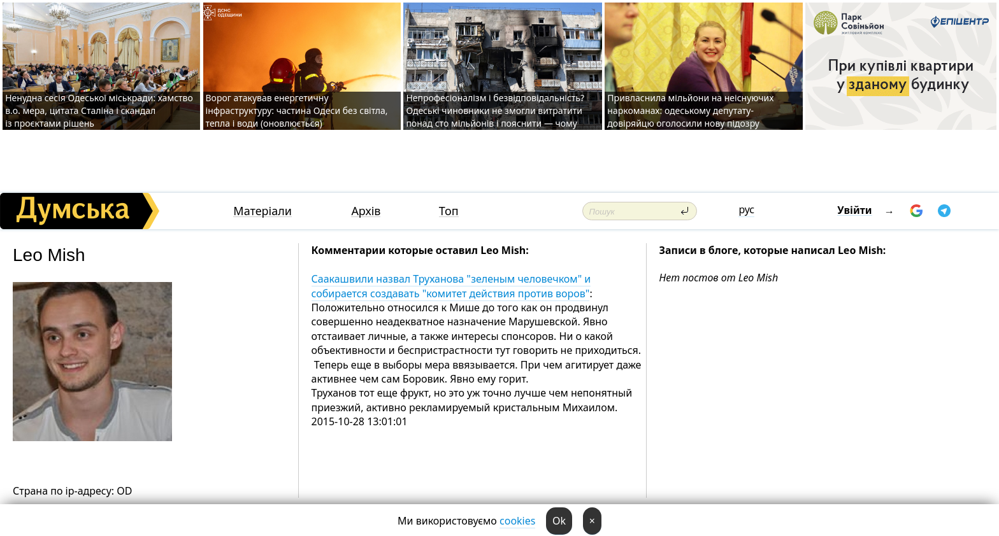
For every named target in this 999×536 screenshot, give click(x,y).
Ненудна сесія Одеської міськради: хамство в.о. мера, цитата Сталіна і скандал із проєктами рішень (99, 110)
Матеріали (262, 211)
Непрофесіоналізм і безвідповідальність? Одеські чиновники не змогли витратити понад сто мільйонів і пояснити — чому (495, 110)
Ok (559, 521)
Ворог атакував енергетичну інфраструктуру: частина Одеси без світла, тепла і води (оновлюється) (297, 110)
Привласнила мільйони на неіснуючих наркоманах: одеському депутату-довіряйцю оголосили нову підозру (690, 110)
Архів (365, 211)
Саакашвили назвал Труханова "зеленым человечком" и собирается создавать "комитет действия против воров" (451, 286)
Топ (449, 211)
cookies (517, 521)
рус (746, 209)
